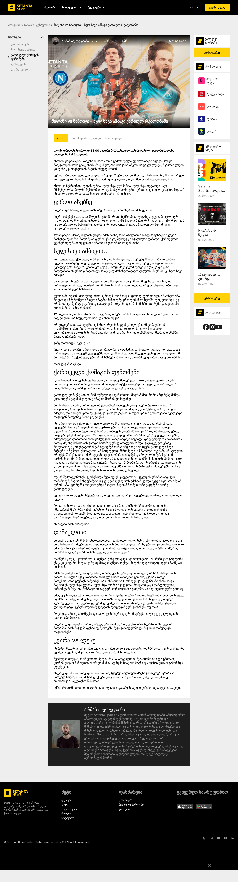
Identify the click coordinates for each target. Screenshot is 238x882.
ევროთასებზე (20, 44)
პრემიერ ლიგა (212, 81)
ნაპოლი (96, 138)
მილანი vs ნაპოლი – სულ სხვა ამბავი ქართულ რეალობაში (110, 121)
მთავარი (14, 25)
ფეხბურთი (42, 25)
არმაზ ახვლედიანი (75, 41)
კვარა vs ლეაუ (21, 69)
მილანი (83, 138)
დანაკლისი (19, 64)
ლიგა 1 (211, 131)
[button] (193, 7)
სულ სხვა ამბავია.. (24, 49)
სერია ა (212, 119)
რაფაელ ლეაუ (115, 138)
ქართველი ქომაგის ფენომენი (25, 57)
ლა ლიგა (213, 106)
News (28, 25)
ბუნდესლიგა (215, 94)
